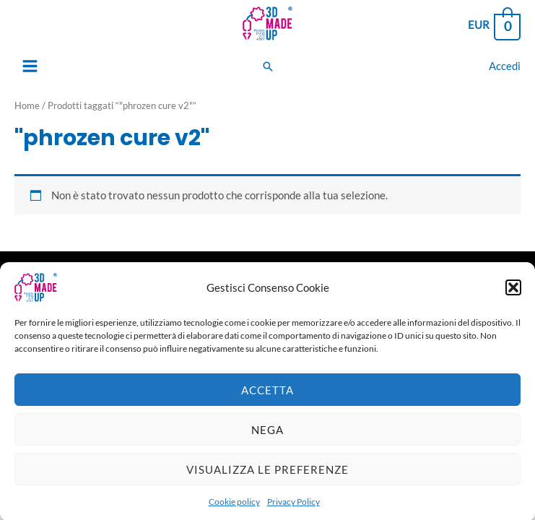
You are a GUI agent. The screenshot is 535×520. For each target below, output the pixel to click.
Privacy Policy (293, 508)
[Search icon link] (267, 66)
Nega (267, 436)
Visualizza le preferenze (267, 475)
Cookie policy (234, 508)
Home (27, 105)
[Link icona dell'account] (505, 66)
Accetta (267, 396)
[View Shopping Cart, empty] (493, 25)
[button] (513, 294)
